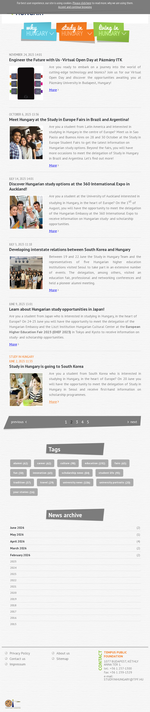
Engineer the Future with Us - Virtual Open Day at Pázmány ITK (65, 59)
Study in (78, 29)
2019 (13, 599)
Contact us (17, 659)
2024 (13, 567)
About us (63, 653)
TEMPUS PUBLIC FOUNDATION (13, 703)
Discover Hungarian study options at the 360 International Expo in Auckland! (69, 186)
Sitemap (62, 659)
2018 (13, 605)
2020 (13, 593)
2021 (13, 586)
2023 (13, 574)
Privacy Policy (20, 653)
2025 (13, 561)
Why (41, 29)
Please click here (82, 3)
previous (17, 422)
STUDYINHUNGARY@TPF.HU (123, 679)
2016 (13, 618)
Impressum (18, 664)
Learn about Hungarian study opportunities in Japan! (56, 309)
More (53, 90)
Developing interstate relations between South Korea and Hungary (69, 249)
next (133, 422)
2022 (13, 580)
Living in (114, 29)
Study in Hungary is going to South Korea (46, 366)
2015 (13, 624)
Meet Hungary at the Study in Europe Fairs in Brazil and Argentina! (69, 119)
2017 (13, 611)
